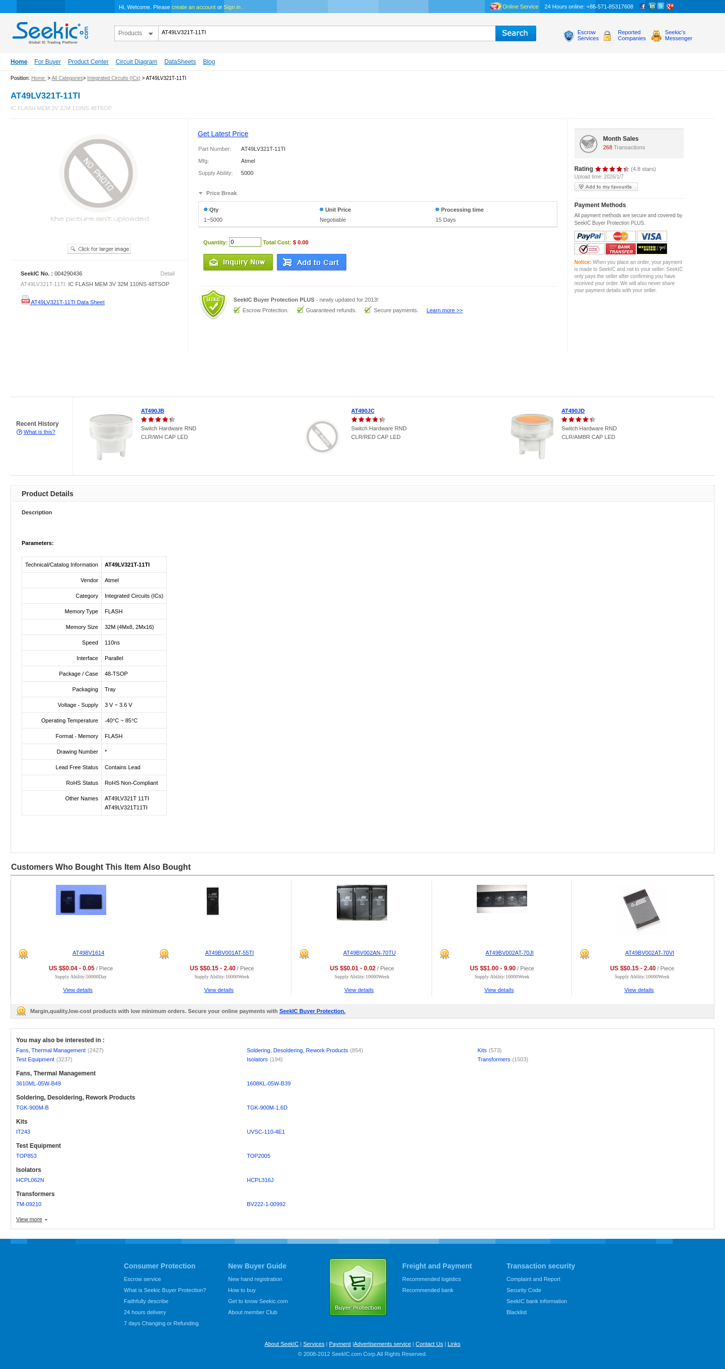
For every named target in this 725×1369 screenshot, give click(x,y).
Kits (489, 1050)
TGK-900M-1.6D (267, 1108)
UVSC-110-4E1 (266, 1132)
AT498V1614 (88, 953)
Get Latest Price (223, 134)
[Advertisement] (183, 374)
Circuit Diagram (137, 61)
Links (454, 1344)
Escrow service (142, 1279)
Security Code (523, 1290)
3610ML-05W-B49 (38, 1083)
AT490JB (152, 411)
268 (607, 147)
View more (29, 1219)
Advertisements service (382, 1344)
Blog (209, 61)
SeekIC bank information (536, 1301)
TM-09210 (28, 1204)
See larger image (99, 249)
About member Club (252, 1312)
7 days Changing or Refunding (161, 1323)
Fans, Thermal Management (60, 1050)
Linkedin (652, 6)
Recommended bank (428, 1290)
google (670, 6)
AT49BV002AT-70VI (649, 953)
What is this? (39, 432)
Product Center (88, 61)
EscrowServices (588, 35)
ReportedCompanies (632, 35)
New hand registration (255, 1279)
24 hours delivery (145, 1312)
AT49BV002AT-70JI (509, 953)
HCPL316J (260, 1180)
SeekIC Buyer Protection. (312, 1011)
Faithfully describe (146, 1301)
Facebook (642, 6)
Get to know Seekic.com (258, 1301)
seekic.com (49, 30)
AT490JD (573, 411)
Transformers (502, 1059)
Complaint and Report (533, 1279)
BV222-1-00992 (266, 1204)
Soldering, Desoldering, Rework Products (305, 1050)
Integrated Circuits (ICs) (113, 78)
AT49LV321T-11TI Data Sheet (63, 302)
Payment (339, 1344)
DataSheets (180, 61)
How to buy (242, 1290)
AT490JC (363, 411)
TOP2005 (258, 1156)
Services (313, 1344)
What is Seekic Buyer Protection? (165, 1290)
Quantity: (215, 242)
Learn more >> (444, 310)
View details (78, 990)
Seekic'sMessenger (678, 35)
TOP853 (26, 1156)
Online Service (520, 7)
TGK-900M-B (32, 1108)
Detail (168, 273)
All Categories (67, 78)
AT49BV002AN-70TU (369, 953)
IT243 (23, 1132)
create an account (193, 7)
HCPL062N (30, 1180)
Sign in (232, 7)
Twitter (661, 6)
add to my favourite (606, 186)
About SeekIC (281, 1344)
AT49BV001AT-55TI (229, 953)
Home (19, 61)
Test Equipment (44, 1059)
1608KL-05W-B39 (269, 1083)
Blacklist (516, 1312)
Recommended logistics (431, 1279)
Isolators (264, 1059)
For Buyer (47, 61)
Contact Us (429, 1344)
